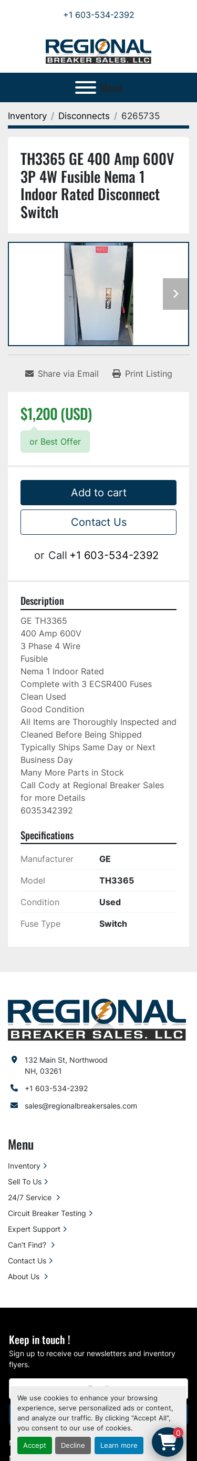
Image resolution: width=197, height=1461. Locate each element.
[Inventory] (27, 116)
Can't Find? (28, 1244)
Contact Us (99, 522)
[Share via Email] (62, 374)
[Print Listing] (142, 374)
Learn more (119, 1445)
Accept (34, 1445)
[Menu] (85, 87)
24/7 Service (31, 1197)
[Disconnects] (84, 116)
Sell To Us (25, 1181)
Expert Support (34, 1228)
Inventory (24, 1165)
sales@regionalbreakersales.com (81, 1105)
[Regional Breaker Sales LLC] (97, 1018)
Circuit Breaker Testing (47, 1213)
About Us (25, 1276)
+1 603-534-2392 (98, 14)
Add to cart (99, 492)
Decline (73, 1445)
